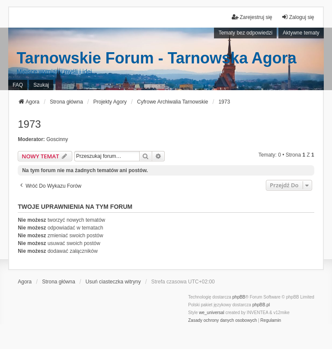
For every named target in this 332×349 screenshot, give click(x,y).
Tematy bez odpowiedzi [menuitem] (245, 33)
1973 (29, 124)
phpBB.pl (261, 304)
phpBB (239, 297)
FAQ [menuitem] (18, 85)
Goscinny (57, 139)
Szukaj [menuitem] (41, 85)
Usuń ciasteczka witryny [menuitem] (113, 282)
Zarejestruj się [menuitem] (252, 17)
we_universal (211, 312)
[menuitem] (222, 320)
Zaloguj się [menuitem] (297, 17)
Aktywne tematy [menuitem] (301, 33)
